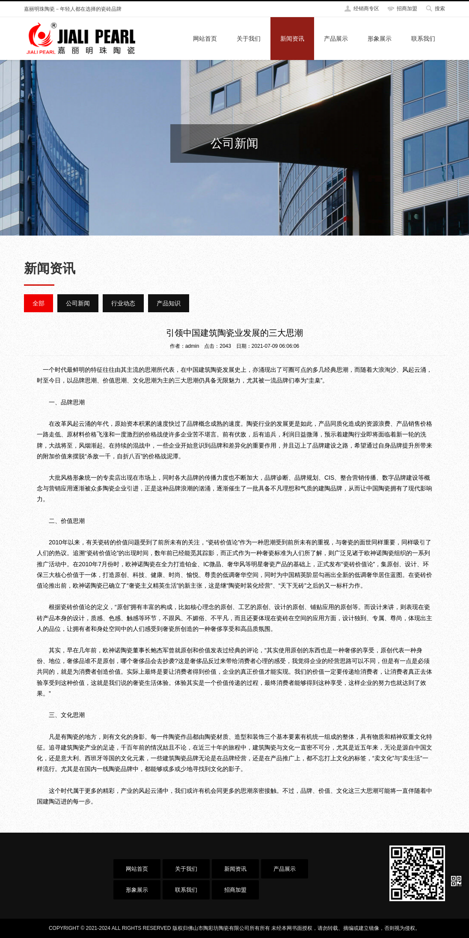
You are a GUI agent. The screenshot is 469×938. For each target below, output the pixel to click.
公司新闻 (78, 303)
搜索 (440, 9)
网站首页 (205, 38)
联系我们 (423, 38)
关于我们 (249, 38)
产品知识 (169, 303)
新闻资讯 (292, 38)
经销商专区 (366, 9)
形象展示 (380, 38)
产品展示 (336, 38)
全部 (39, 303)
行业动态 (123, 303)
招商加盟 (407, 9)
